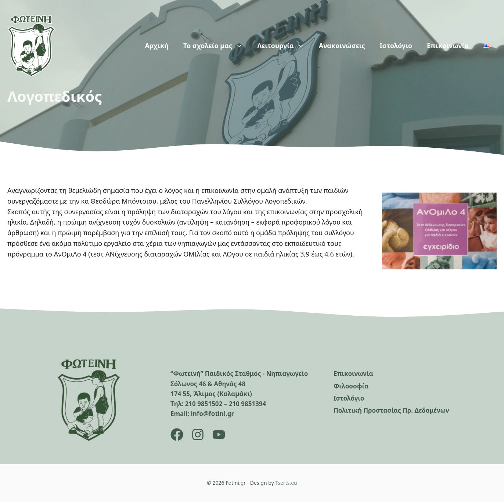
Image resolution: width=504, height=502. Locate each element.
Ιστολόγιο (396, 45)
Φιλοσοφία (351, 386)
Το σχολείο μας (216, 45)
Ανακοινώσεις (342, 45)
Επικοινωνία (448, 45)
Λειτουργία (284, 45)
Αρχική (156, 45)
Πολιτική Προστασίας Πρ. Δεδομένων (391, 410)
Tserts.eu (286, 482)
